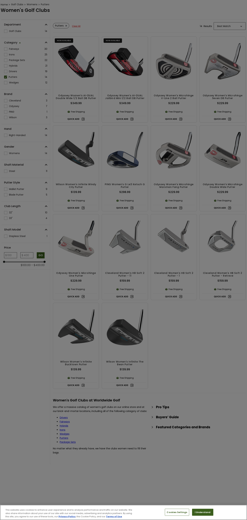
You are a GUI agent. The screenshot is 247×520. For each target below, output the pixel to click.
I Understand (203, 512)
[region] (123, 512)
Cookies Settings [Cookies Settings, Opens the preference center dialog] (177, 512)
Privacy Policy (67, 516)
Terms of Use (114, 516)
